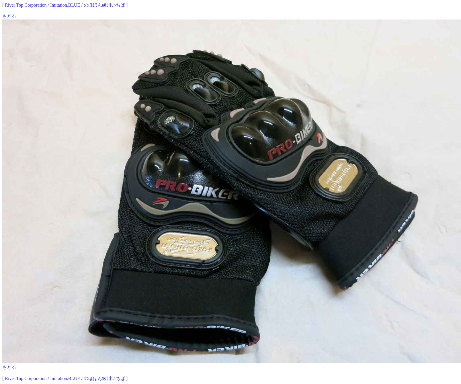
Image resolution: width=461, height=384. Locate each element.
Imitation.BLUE (65, 5)
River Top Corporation (25, 5)
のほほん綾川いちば (104, 5)
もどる (9, 16)
